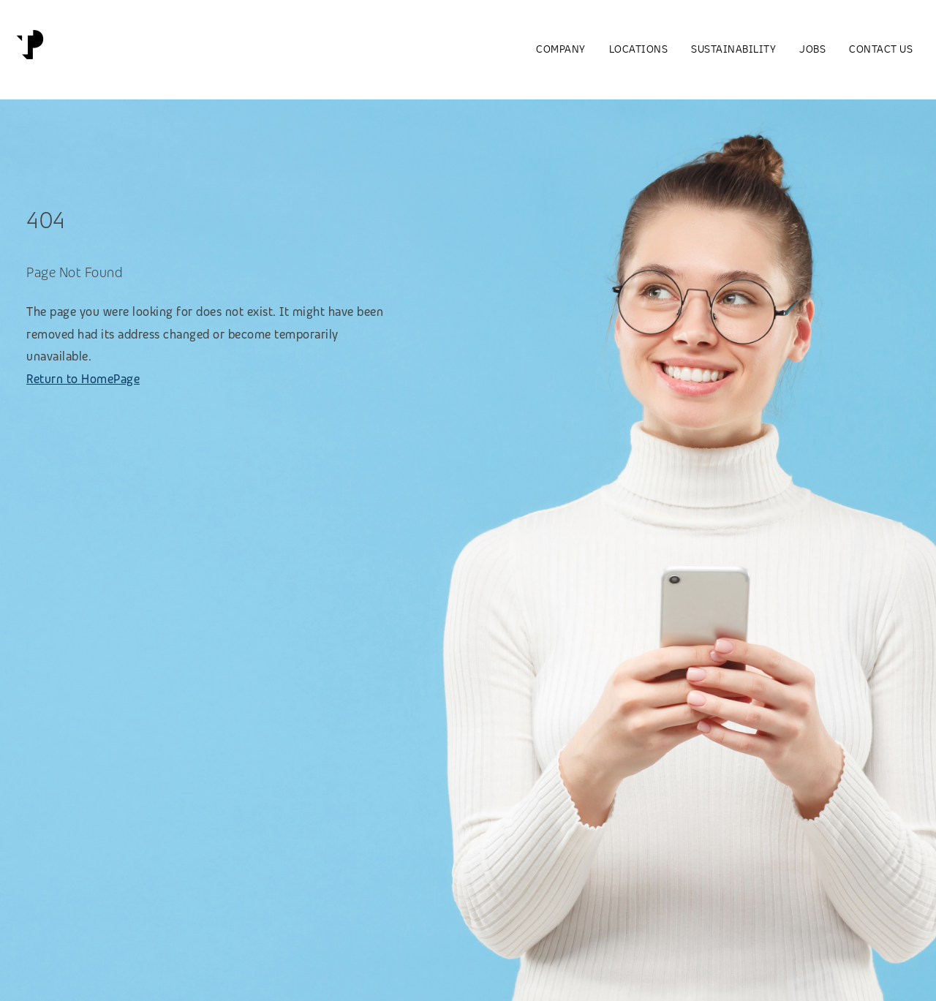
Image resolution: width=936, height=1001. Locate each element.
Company (561, 49)
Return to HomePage (83, 379)
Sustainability (733, 49)
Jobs (812, 49)
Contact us (881, 49)
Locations (638, 49)
